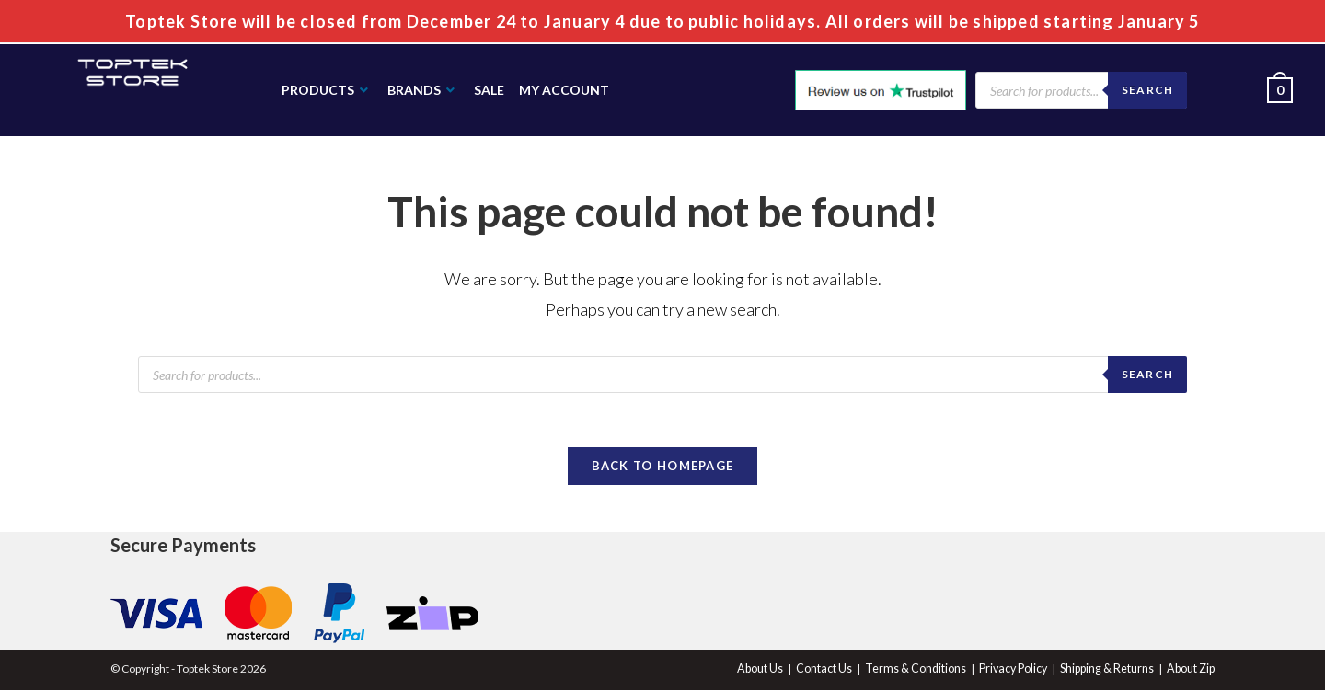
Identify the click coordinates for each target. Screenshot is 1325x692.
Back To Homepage (663, 467)
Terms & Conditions (921, 670)
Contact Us (832, 670)
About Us (769, 670)
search (1147, 374)
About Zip (1192, 670)
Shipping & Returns (1110, 670)
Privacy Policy (1017, 670)
